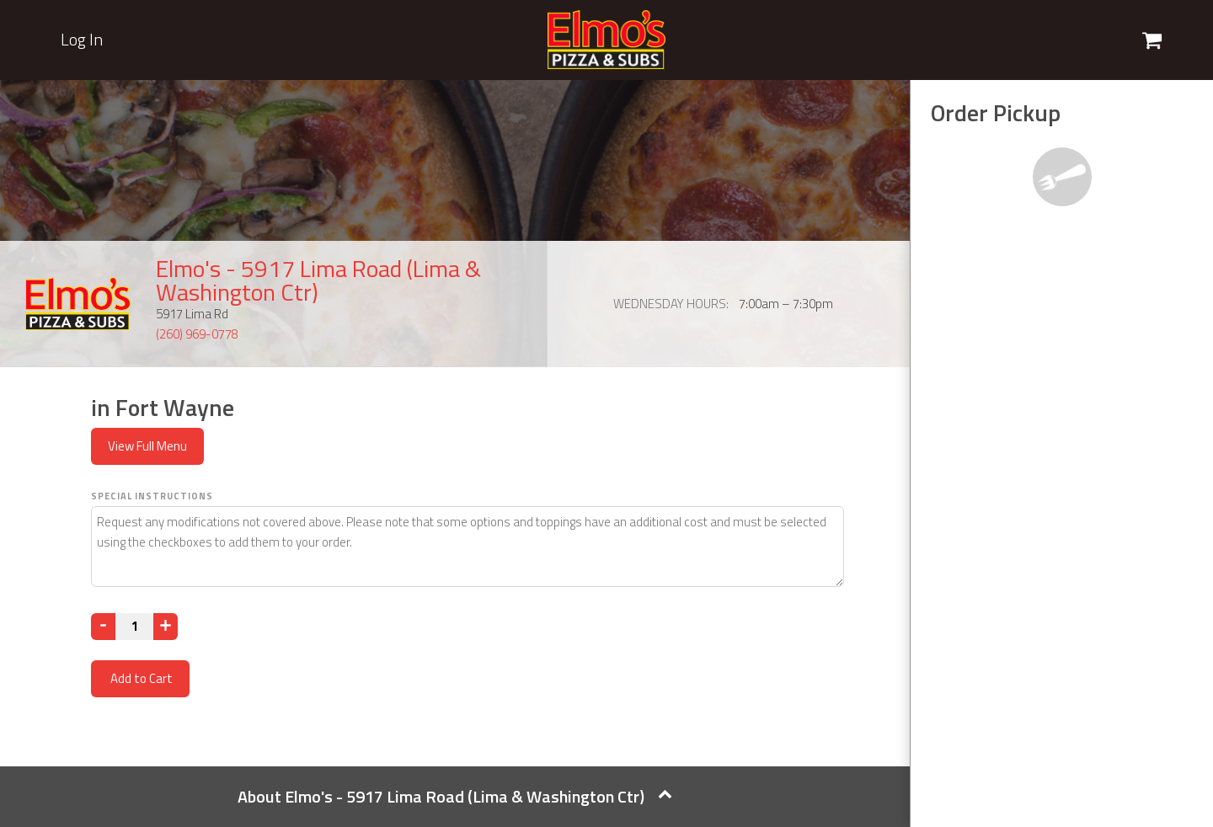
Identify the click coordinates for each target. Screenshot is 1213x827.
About (455, 796)
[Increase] (165, 626)
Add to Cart (140, 678)
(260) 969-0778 (197, 334)
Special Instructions (152, 496)
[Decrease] (103, 626)
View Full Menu (147, 446)
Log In (82, 39)
